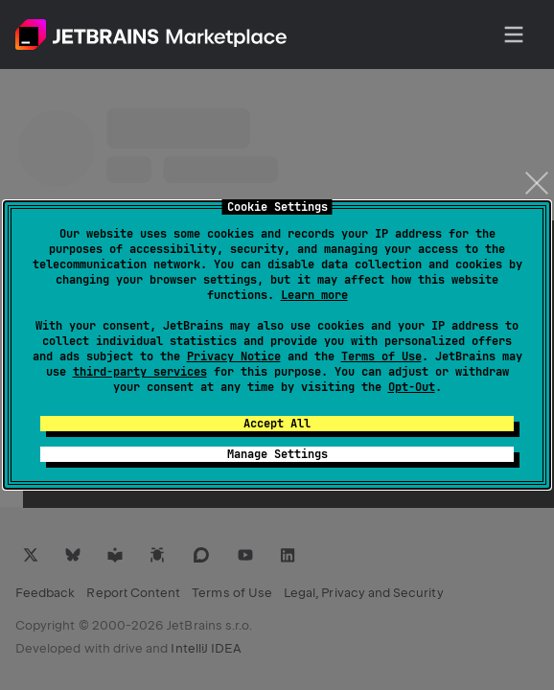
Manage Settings (277, 454)
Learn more (314, 295)
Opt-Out (411, 387)
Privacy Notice (234, 356)
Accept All (277, 423)
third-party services (140, 372)
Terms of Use (381, 356)
